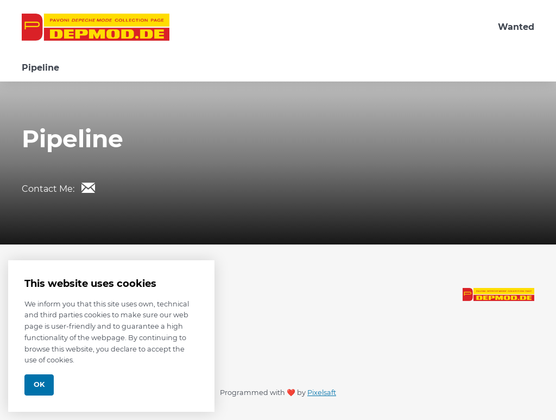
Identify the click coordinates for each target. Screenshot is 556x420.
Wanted (516, 27)
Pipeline (40, 67)
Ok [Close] (39, 384)
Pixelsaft (321, 392)
